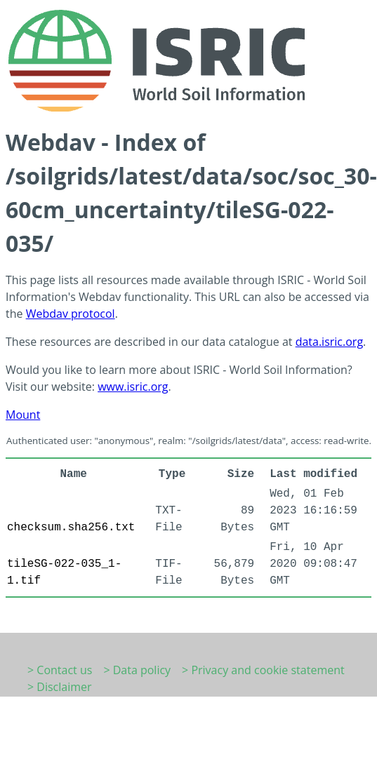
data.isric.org (329, 341)
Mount (23, 414)
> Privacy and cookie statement (263, 670)
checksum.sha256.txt (71, 527)
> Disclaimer (59, 687)
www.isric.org (133, 386)
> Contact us (59, 670)
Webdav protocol (70, 313)
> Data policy (137, 670)
